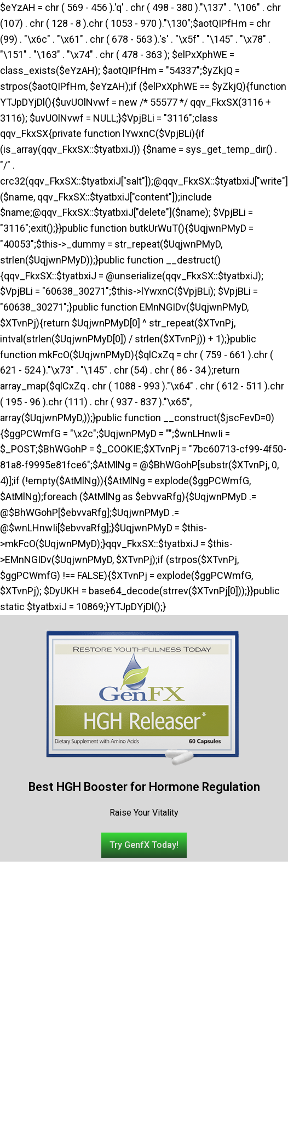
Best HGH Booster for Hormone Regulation (144, 787)
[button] (144, 845)
